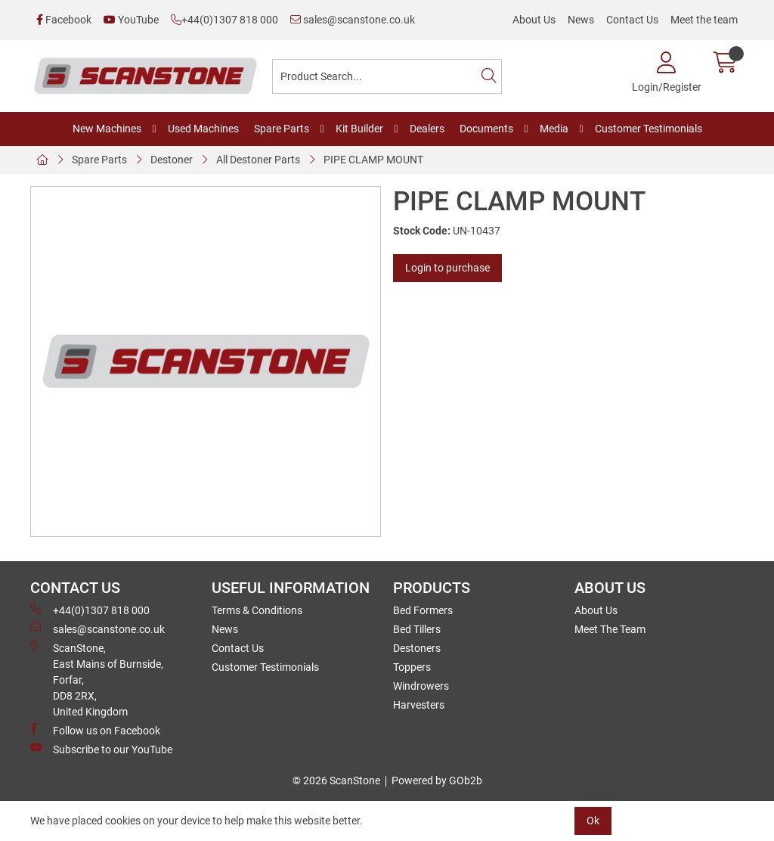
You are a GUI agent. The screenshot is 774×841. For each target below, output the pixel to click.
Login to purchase (447, 268)
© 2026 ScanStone (336, 780)
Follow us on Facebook (95, 730)
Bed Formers (423, 610)
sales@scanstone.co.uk (352, 20)
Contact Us (632, 20)
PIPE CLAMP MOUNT (373, 160)
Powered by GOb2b (437, 780)
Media (554, 129)
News (581, 20)
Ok (593, 821)
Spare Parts (281, 129)
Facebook (63, 20)
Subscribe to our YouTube (101, 749)
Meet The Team (610, 629)
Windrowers (421, 686)
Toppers (412, 667)
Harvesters (418, 705)
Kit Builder (359, 129)
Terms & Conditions (257, 610)
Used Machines (203, 129)
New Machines (107, 129)
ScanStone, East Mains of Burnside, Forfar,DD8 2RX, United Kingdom (96, 679)
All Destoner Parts (258, 160)
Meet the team (704, 20)
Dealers (427, 129)
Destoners (417, 648)
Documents (486, 129)
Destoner (171, 160)
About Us (534, 20)
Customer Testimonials (648, 129)
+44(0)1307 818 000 (224, 20)
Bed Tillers (417, 629)
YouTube (131, 20)
